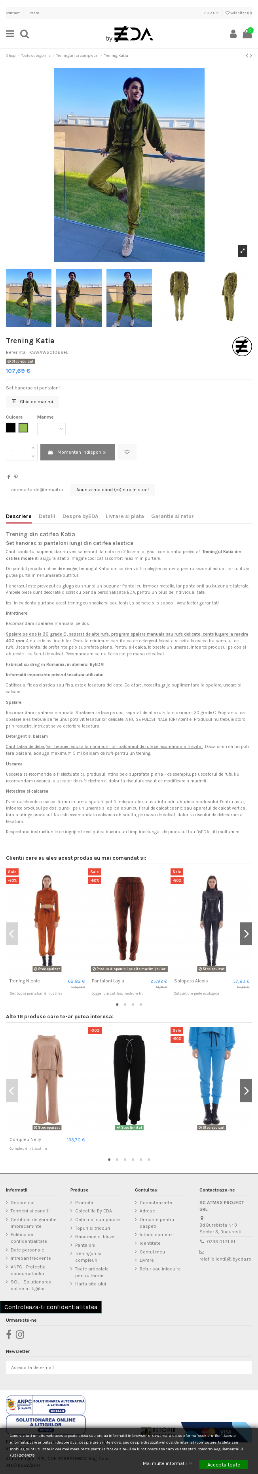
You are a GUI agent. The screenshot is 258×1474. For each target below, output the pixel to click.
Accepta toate (223, 1465)
